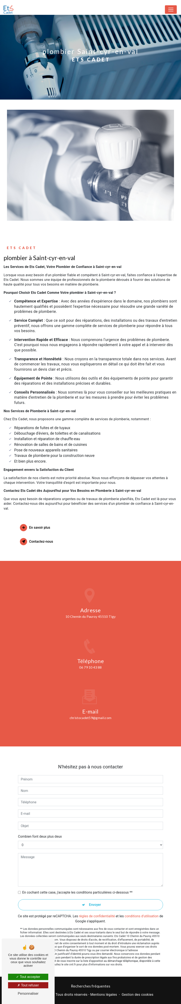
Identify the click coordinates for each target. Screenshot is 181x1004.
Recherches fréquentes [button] (90, 986)
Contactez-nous (36, 541)
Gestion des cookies (137, 995)
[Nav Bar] (171, 9)
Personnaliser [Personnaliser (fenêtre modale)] (28, 993)
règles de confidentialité (97, 909)
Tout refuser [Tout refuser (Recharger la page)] (28, 985)
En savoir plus (35, 527)
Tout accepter (28, 977)
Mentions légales (103, 995)
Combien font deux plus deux (40, 830)
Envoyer (95, 898)
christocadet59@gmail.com (91, 711)
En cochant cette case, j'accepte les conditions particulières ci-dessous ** (77, 885)
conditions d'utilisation (142, 909)
